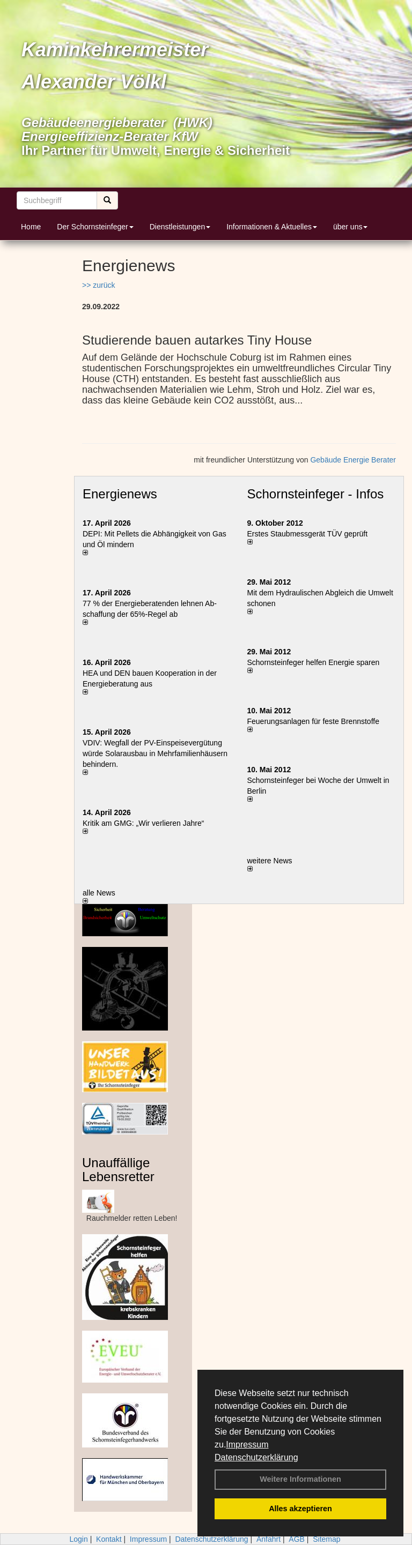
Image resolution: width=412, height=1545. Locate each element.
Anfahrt (268, 1539)
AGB (297, 1539)
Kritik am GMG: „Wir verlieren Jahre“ (143, 823)
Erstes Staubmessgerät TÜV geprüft (307, 533)
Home (31, 226)
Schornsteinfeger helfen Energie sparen (313, 662)
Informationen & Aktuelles (271, 226)
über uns (350, 226)
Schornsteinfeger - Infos (315, 494)
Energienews (120, 494)
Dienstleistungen (180, 226)
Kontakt (108, 1539)
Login (78, 1539)
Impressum (247, 1444)
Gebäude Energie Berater (353, 460)
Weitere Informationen (300, 1479)
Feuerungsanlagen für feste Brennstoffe (313, 721)
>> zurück (98, 285)
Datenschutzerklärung (256, 1457)
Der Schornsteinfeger (95, 226)
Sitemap (326, 1539)
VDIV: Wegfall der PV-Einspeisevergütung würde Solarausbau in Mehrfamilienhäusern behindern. (155, 753)
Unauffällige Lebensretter (118, 1169)
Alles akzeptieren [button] (300, 1508)
